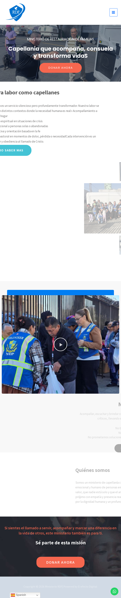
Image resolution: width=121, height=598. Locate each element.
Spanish (18, 595)
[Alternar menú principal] (113, 12)
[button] (60, 344)
